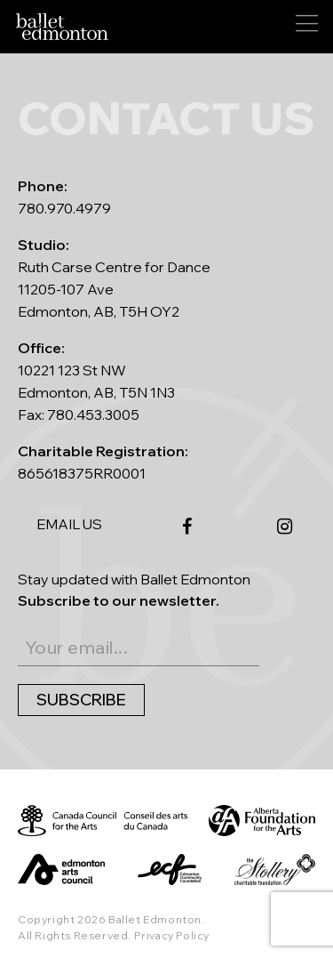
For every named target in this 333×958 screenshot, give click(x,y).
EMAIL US (69, 524)
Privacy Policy (172, 935)
